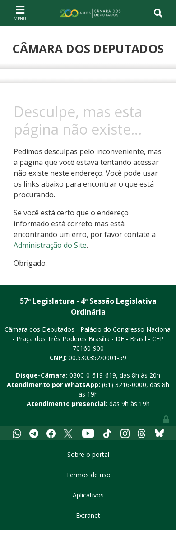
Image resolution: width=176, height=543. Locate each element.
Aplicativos (88, 495)
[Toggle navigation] (20, 13)
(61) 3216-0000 (124, 384)
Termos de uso (88, 474)
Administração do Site (50, 245)
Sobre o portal (88, 454)
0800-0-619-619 (92, 375)
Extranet (88, 515)
